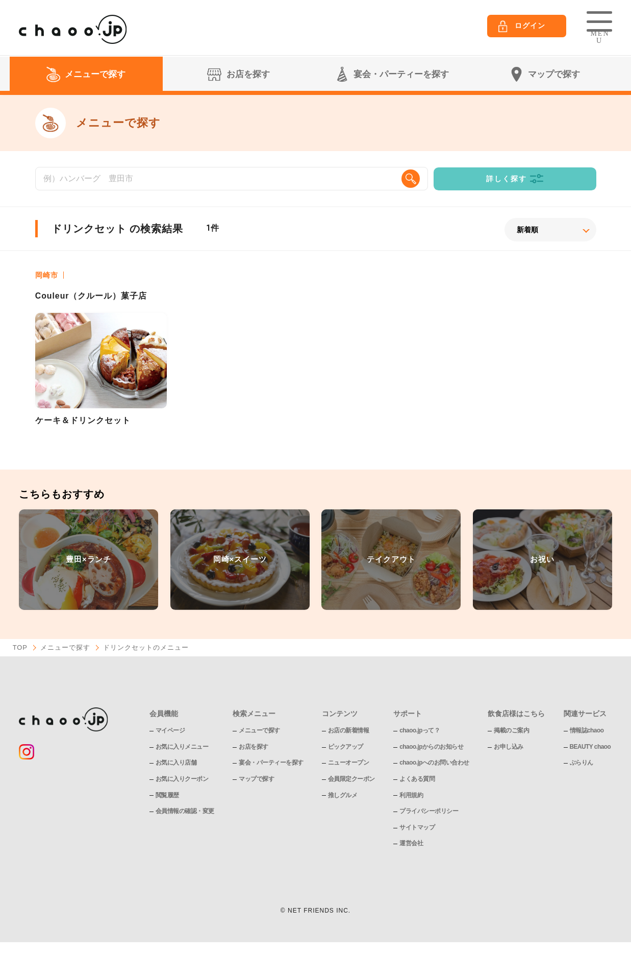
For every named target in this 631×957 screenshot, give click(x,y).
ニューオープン (348, 763)
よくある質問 (417, 779)
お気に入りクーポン (182, 779)
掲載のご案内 (511, 730)
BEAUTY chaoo (591, 746)
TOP (20, 648)
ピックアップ (345, 746)
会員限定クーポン (351, 779)
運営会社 (411, 843)
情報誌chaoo (587, 730)
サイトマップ (417, 827)
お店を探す (253, 746)
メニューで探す (65, 648)
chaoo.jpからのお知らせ (431, 746)
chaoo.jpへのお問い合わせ (434, 763)
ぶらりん (581, 763)
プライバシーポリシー (428, 811)
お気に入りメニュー (182, 746)
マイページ (170, 730)
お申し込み (509, 746)
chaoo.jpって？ (419, 730)
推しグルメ (343, 795)
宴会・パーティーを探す (271, 763)
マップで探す (256, 779)
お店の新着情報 (348, 730)
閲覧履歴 (167, 795)
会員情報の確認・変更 (185, 811)
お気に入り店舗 (176, 763)
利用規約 (411, 795)
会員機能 (163, 714)
